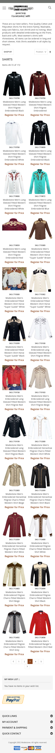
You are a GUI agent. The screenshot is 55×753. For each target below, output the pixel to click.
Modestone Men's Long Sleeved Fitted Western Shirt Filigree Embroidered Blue (40, 204)
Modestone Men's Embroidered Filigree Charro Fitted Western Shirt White (40, 547)
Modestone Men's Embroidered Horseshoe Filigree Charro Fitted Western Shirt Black (40, 498)
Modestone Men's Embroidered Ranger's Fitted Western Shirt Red (40, 644)
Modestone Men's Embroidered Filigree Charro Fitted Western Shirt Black (40, 596)
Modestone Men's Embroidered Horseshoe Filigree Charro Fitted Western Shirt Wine (14, 547)
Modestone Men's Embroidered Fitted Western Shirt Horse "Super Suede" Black (14, 351)
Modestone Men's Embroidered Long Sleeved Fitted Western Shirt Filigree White (40, 351)
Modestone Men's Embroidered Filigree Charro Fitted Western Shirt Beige (14, 596)
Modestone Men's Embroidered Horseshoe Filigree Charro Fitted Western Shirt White (40, 449)
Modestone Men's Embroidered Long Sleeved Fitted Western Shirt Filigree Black (14, 449)
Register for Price (14, 115)
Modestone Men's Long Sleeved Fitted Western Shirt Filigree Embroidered (40, 106)
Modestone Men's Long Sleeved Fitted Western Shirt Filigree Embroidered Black (14, 106)
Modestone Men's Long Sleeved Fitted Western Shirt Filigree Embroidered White (14, 155)
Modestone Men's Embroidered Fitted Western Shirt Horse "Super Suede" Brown (40, 253)
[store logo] (20, 11)
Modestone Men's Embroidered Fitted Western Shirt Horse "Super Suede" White (14, 302)
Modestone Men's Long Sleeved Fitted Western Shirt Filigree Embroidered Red (14, 253)
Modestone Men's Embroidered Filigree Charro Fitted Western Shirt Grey (14, 645)
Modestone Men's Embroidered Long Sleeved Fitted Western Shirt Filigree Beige (40, 400)
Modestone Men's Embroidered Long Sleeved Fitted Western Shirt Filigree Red (14, 400)
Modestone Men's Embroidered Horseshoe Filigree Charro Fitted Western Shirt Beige (14, 498)
